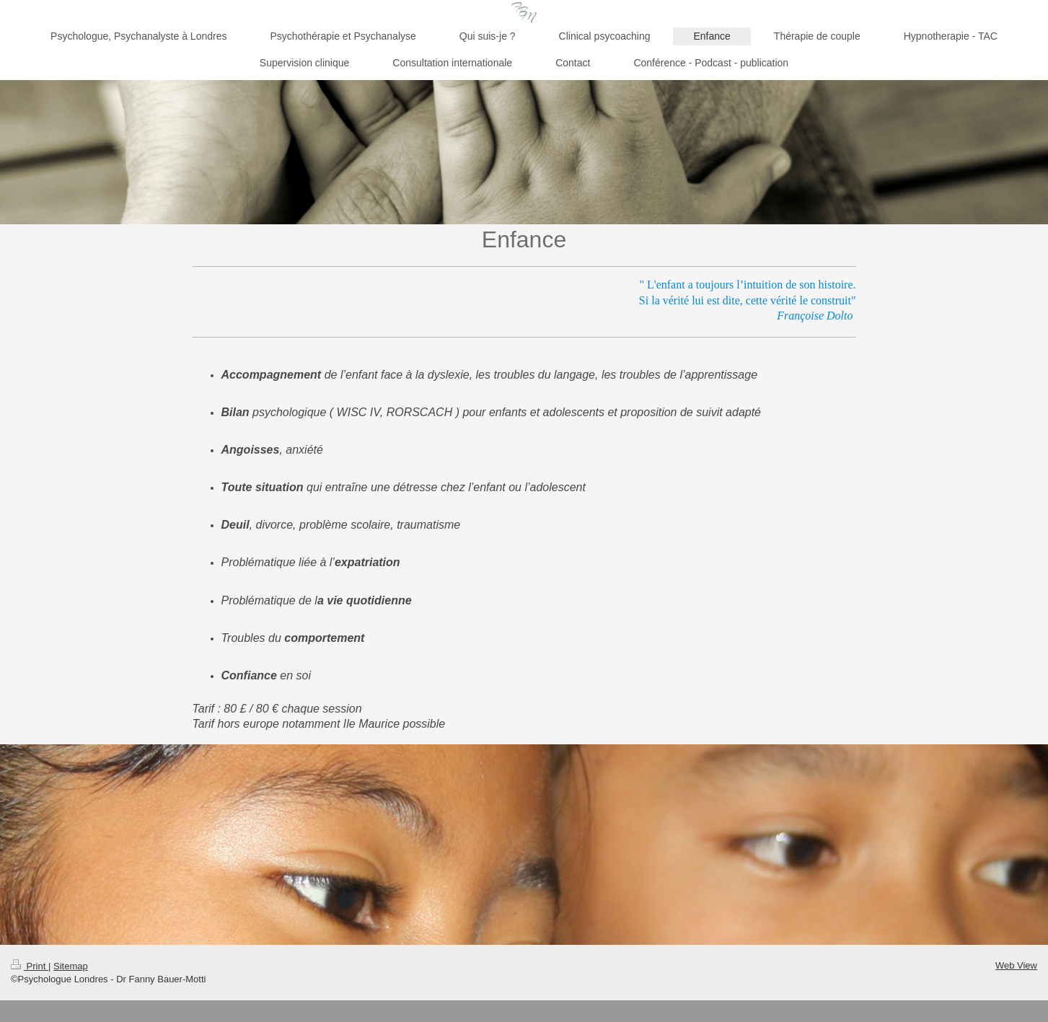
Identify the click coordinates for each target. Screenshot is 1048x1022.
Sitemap (70, 966)
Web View (1016, 965)
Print (29, 966)
